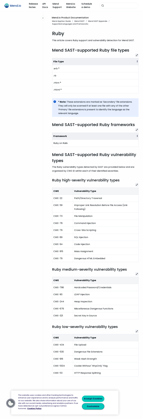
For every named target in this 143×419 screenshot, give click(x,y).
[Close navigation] (43, 18)
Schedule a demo (86, 5)
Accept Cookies (93, 398)
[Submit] (102, 5)
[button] (10, 403)
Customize (93, 406)
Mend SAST (79, 21)
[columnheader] (95, 61)
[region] (64, 403)
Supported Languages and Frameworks (70, 24)
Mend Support (57, 5)
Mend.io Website (71, 5)
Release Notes (33, 5)
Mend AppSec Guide (61, 21)
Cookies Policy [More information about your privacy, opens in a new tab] (34, 408)
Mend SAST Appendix (97, 21)
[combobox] (119, 5)
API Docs (45, 5)
